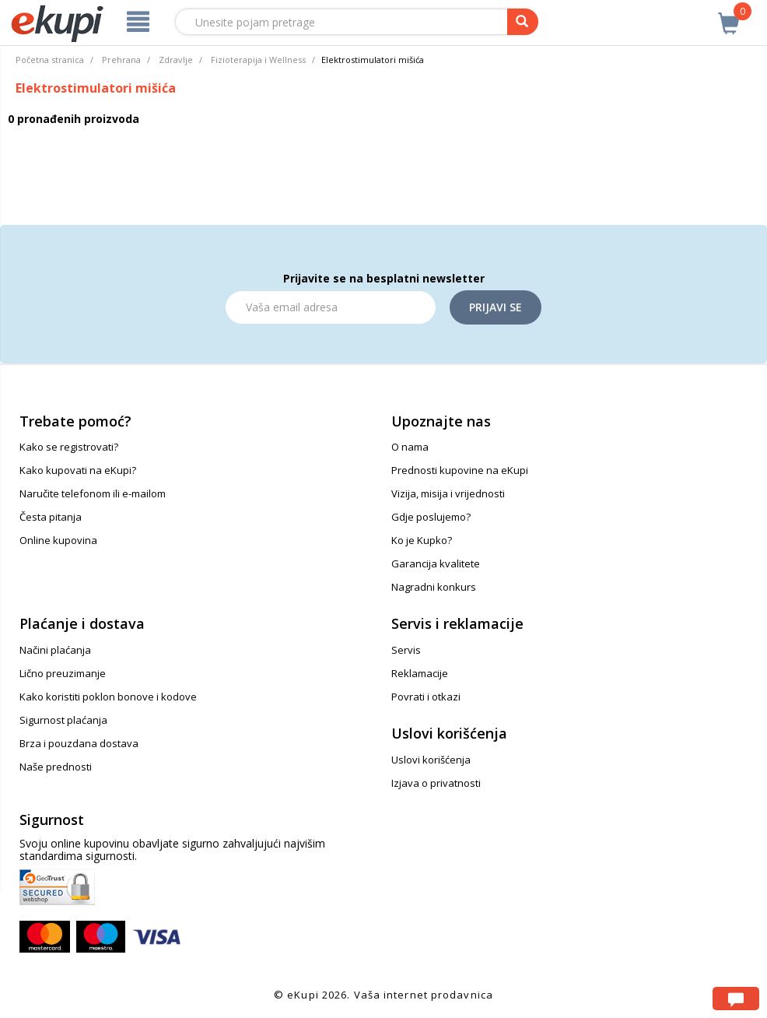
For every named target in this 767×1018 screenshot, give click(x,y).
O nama (410, 447)
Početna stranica (50, 59)
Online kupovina (58, 540)
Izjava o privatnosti (436, 783)
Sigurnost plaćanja (63, 720)
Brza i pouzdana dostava (78, 743)
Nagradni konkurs (433, 587)
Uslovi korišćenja (431, 760)
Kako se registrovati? (68, 447)
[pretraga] (522, 22)
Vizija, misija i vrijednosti (448, 493)
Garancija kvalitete (435, 563)
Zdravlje (176, 59)
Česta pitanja (50, 517)
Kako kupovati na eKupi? (77, 470)
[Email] (331, 307)
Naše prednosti (55, 767)
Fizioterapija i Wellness (258, 59)
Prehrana (121, 59)
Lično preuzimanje (62, 673)
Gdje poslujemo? (431, 517)
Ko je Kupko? (421, 540)
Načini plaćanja (55, 650)
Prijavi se (495, 307)
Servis (406, 650)
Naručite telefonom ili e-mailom (92, 493)
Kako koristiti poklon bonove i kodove (108, 697)
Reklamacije (419, 673)
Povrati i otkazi (426, 697)
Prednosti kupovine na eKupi (459, 470)
